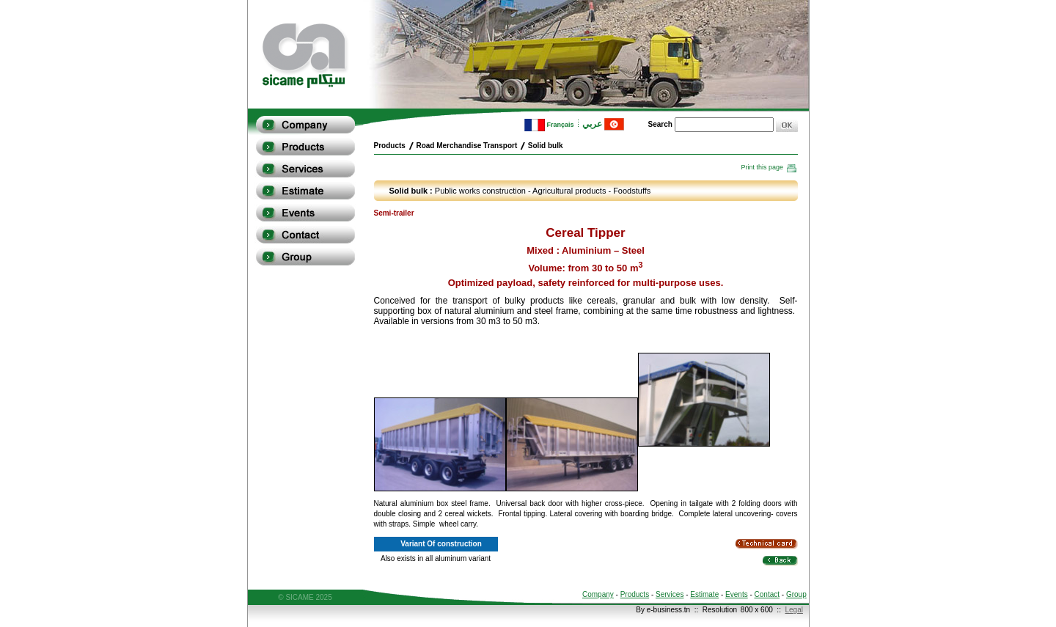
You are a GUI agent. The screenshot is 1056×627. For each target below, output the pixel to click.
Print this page (769, 167)
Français (549, 124)
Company (598, 594)
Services (669, 594)
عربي (603, 124)
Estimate (704, 594)
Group (796, 594)
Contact (767, 594)
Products (634, 594)
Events (736, 594)
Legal (793, 610)
